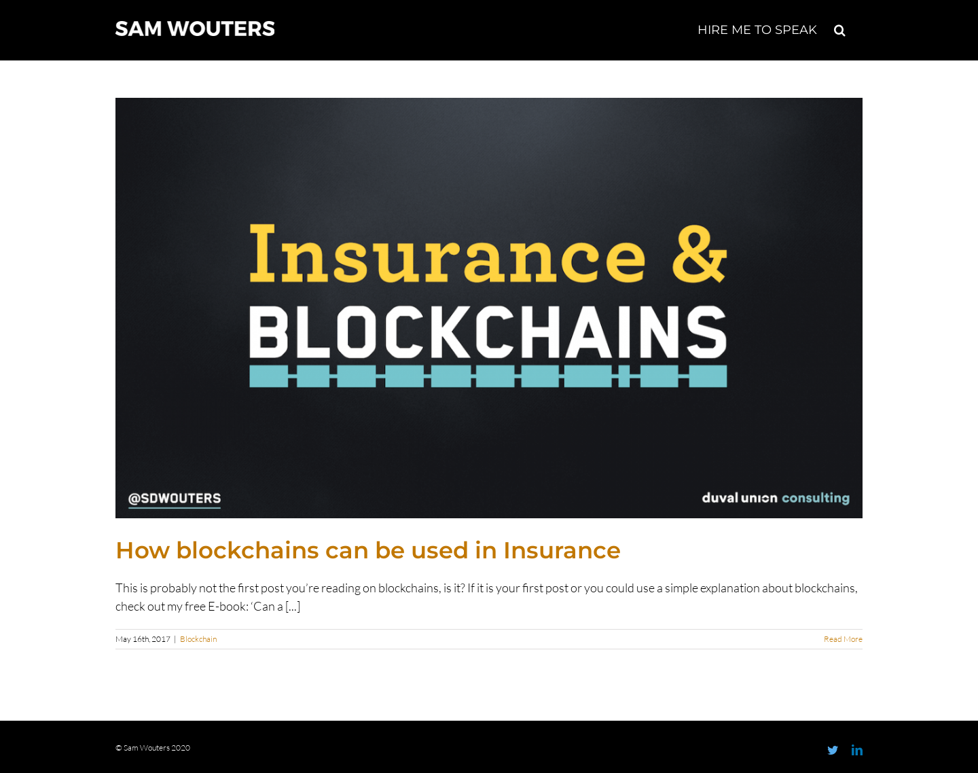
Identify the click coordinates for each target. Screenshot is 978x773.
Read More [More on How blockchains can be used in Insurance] (843, 639)
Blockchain (198, 639)
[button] (840, 28)
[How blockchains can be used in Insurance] (489, 308)
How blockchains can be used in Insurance (368, 550)
